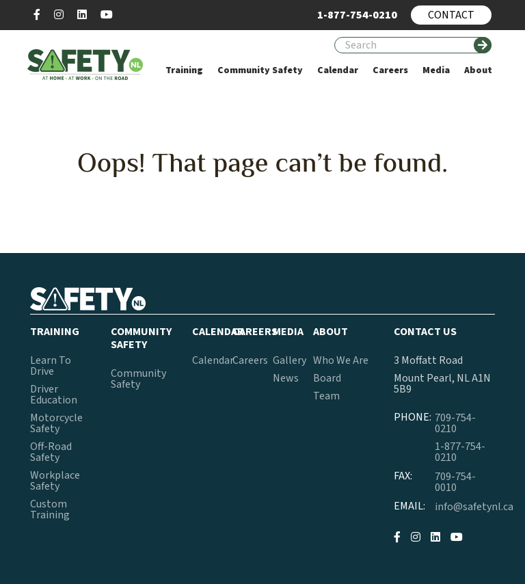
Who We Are (340, 360)
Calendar (213, 360)
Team (326, 395)
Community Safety (138, 379)
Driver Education (53, 395)
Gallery (289, 360)
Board (327, 378)
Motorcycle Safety (56, 423)
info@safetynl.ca (474, 506)
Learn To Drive (50, 366)
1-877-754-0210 (460, 452)
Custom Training (50, 509)
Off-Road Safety (51, 452)
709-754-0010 (455, 482)
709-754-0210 (455, 423)
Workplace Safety (55, 481)
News (286, 378)
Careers (250, 360)
